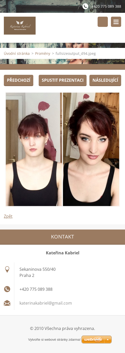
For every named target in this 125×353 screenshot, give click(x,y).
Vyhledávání (103, 22)
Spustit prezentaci (63, 80)
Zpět (8, 216)
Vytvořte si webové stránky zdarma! (54, 339)
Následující (105, 80)
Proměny (42, 53)
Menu (116, 22)
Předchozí (18, 80)
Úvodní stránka (17, 53)
